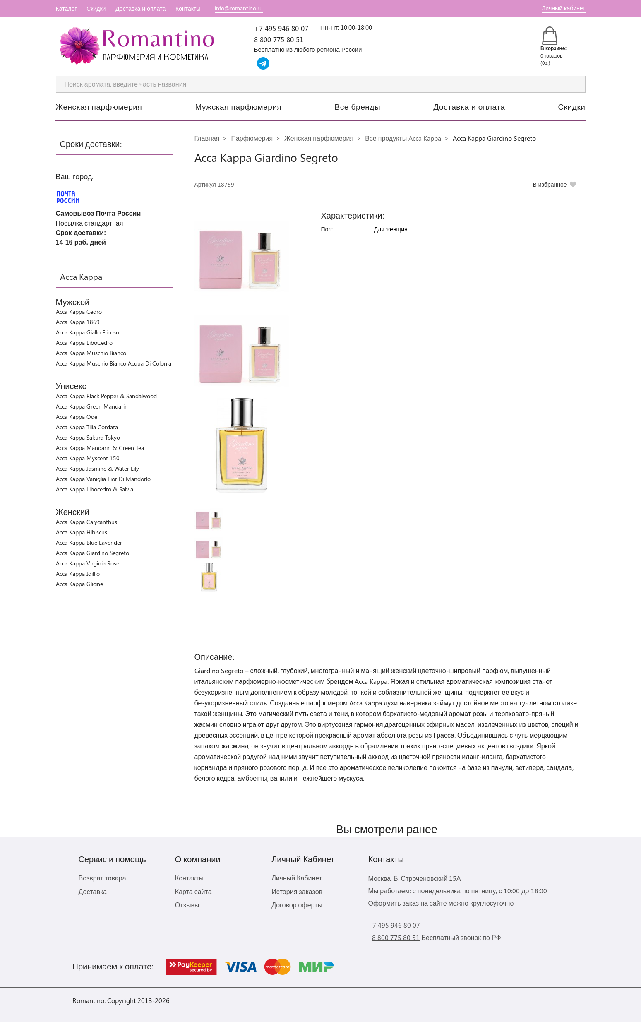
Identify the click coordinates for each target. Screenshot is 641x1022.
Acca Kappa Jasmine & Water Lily (97, 468)
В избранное (550, 184)
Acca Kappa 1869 (78, 322)
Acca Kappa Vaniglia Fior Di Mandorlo (103, 479)
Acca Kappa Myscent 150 (88, 458)
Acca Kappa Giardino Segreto (92, 553)
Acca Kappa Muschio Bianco (91, 353)
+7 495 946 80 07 (281, 28)
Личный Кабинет (296, 877)
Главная (207, 138)
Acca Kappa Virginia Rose (87, 563)
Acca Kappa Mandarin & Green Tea (100, 448)
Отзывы (187, 904)
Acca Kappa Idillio (78, 573)
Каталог (66, 8)
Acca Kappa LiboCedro (84, 342)
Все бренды (358, 106)
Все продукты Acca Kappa (403, 138)
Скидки (96, 8)
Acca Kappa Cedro (79, 311)
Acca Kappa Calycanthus (86, 522)
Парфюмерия (252, 138)
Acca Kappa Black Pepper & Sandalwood (106, 396)
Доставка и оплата (140, 8)
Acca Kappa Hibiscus (81, 532)
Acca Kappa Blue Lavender (89, 542)
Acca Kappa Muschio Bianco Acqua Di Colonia (113, 363)
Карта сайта (193, 891)
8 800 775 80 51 (278, 39)
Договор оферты (296, 904)
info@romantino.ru (239, 8)
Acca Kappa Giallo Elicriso (87, 332)
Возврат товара (102, 877)
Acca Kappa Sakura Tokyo (88, 437)
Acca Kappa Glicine (79, 584)
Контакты (187, 8)
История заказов (296, 891)
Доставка (93, 891)
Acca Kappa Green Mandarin (92, 406)
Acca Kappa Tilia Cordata (87, 427)
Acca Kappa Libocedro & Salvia (94, 489)
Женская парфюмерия (99, 106)
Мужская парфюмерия (238, 106)
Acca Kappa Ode (76, 417)
